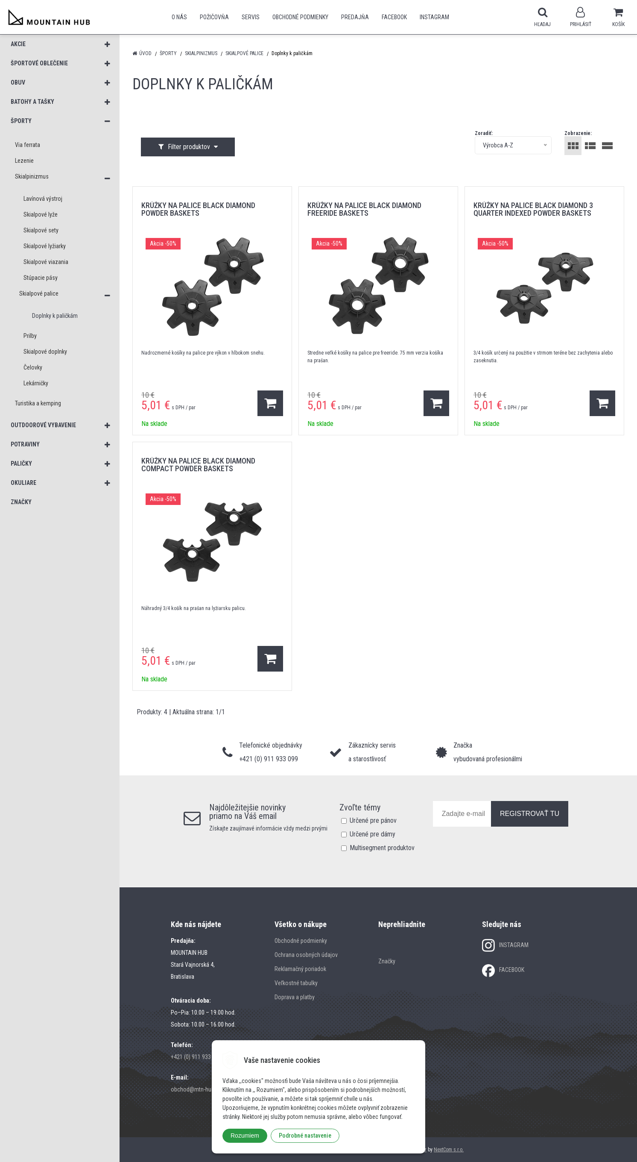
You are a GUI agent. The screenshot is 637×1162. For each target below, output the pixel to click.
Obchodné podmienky (300, 17)
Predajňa (355, 17)
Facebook (394, 17)
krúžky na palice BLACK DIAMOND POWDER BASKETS (198, 209)
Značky (386, 961)
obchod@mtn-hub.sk (196, 1089)
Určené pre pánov (373, 820)
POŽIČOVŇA (214, 17)
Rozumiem (245, 1135)
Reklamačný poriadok (300, 968)
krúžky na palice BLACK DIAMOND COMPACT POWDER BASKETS (198, 464)
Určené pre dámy (372, 834)
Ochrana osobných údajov (306, 954)
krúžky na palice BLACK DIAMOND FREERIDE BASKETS (364, 209)
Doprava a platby (295, 997)
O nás (179, 17)
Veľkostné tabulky (296, 983)
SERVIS (251, 17)
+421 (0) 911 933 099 (196, 1056)
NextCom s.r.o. (449, 1150)
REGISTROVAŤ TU (529, 813)
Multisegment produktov (382, 848)
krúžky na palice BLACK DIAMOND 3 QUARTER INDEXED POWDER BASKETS (533, 209)
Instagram (434, 17)
